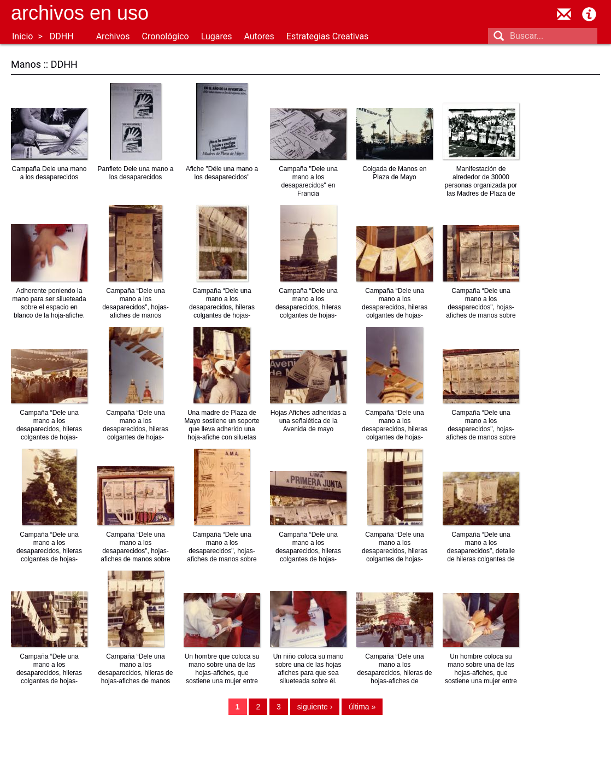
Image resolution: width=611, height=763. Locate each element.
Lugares (216, 36)
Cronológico (165, 36)
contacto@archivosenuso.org (564, 14)
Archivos (113, 36)
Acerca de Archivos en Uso (589, 14)
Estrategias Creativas (327, 36)
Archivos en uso (80, 13)
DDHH (62, 36)
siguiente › (315, 706)
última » (362, 706)
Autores (259, 36)
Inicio (22, 36)
